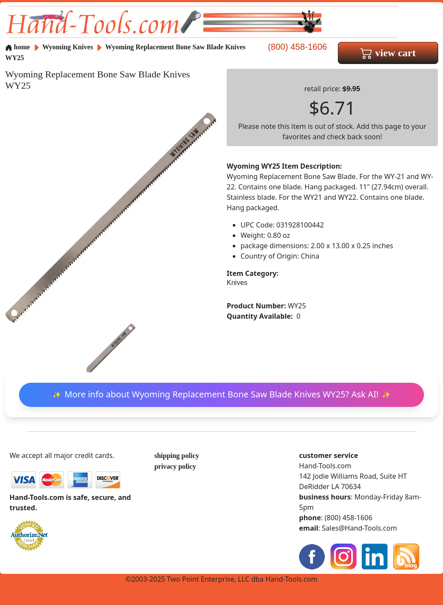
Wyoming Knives (67, 47)
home (17, 47)
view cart (388, 53)
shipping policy (176, 455)
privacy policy (175, 466)
